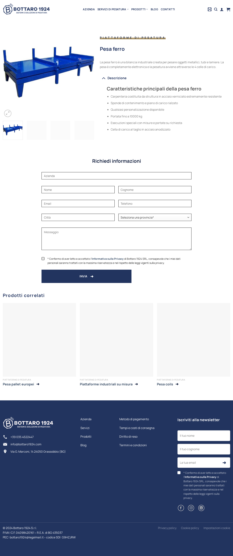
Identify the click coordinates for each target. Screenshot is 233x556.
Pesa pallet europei (18, 384)
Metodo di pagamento (134, 419)
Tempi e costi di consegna (136, 428)
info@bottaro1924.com (25, 444)
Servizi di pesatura (113, 9)
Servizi (85, 428)
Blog (154, 9)
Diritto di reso (128, 436)
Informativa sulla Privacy (108, 258)
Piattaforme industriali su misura (106, 384)
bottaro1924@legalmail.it (27, 537)
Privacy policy (167, 528)
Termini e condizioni (133, 445)
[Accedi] (222, 9)
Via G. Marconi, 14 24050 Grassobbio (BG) (38, 451)
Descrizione (113, 78)
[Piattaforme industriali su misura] (116, 339)
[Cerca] (215, 9)
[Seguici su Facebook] (181, 508)
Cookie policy (190, 528)
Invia (86, 276)
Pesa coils (165, 384)
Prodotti (139, 9)
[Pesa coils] (193, 339)
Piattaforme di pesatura (133, 37)
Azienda (89, 9)
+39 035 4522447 (22, 437)
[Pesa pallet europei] (39, 339)
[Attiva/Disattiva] (103, 78)
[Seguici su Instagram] (191, 508)
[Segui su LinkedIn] (201, 508)
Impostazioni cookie (216, 528)
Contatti (168, 9)
